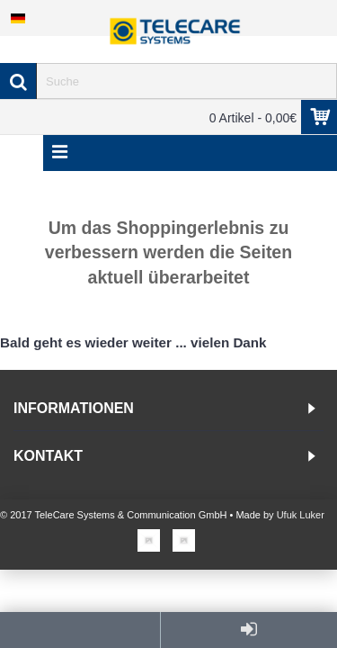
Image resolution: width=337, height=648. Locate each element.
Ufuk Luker (300, 514)
